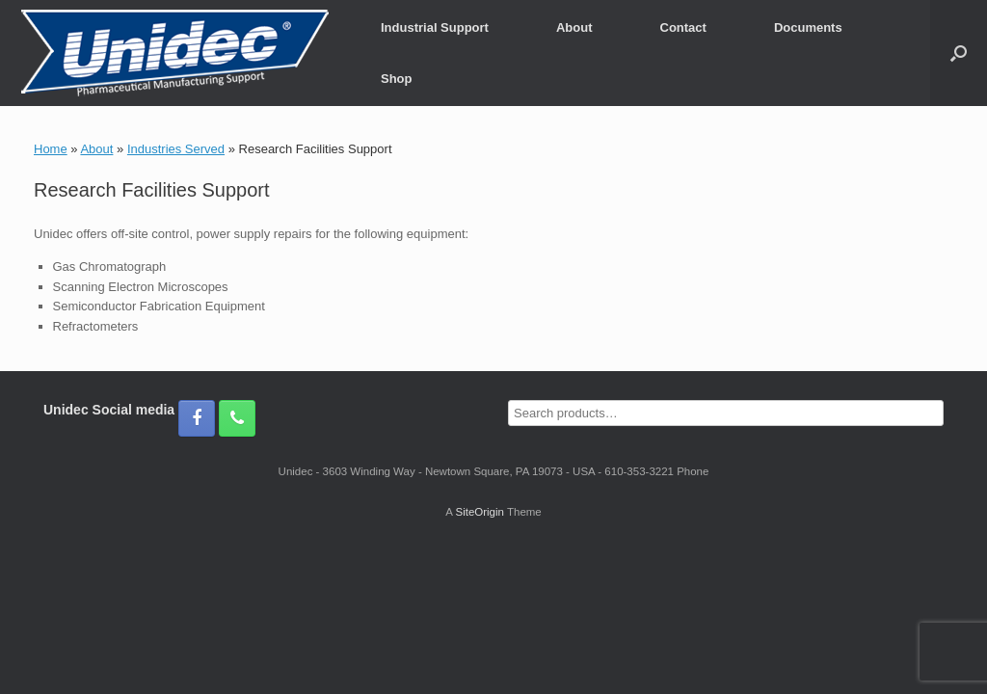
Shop (397, 78)
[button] (958, 53)
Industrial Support (435, 27)
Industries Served (176, 149)
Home (50, 149)
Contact (683, 27)
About (574, 27)
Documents (808, 27)
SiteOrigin (479, 512)
